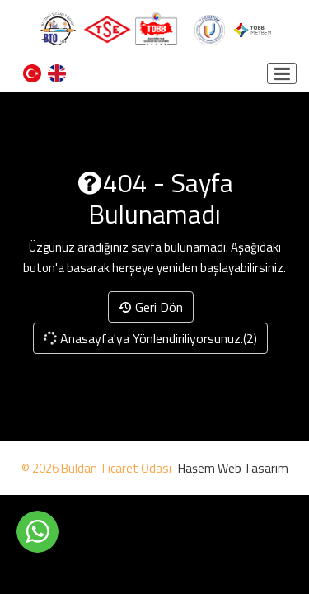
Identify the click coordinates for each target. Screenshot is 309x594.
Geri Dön (151, 307)
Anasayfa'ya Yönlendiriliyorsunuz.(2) (149, 338)
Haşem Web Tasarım (233, 468)
